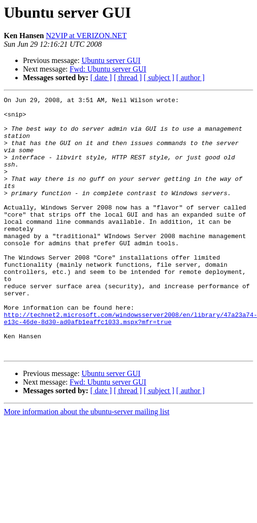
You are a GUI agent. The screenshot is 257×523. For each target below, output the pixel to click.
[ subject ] (159, 77)
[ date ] (101, 77)
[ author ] (190, 77)
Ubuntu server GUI (111, 60)
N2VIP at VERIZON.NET (86, 35)
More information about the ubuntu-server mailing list (87, 463)
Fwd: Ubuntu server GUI (108, 69)
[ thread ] (128, 77)
